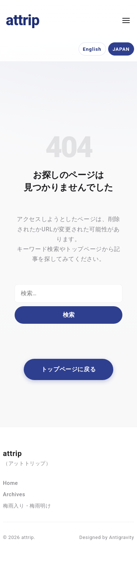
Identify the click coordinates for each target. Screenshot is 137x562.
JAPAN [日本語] (121, 49)
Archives (14, 494)
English (92, 49)
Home (10, 483)
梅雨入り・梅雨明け (27, 506)
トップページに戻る (68, 369)
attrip (22, 20)
